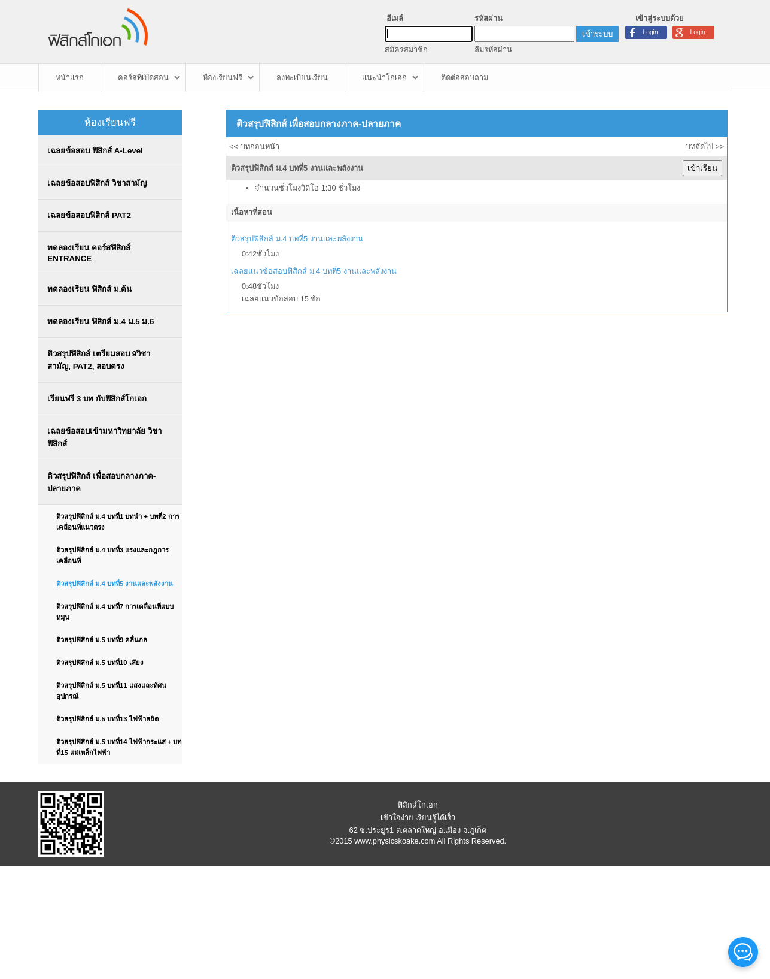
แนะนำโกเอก (384, 77)
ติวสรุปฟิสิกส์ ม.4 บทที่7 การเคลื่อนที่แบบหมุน (115, 612)
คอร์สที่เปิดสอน (143, 77)
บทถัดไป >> (705, 146)
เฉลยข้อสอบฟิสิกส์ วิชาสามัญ (97, 183)
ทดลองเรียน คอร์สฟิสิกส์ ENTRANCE (88, 253)
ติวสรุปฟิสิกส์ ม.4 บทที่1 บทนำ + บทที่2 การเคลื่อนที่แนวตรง (117, 522)
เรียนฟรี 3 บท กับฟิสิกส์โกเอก (96, 398)
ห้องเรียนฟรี (222, 77)
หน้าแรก (70, 77)
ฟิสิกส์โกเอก (417, 804)
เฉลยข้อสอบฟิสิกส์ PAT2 (89, 215)
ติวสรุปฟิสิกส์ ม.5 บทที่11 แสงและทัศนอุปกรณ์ (111, 691)
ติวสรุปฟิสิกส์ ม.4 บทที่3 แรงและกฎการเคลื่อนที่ (112, 555)
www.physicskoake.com (394, 840)
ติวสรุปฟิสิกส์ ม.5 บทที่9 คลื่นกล (101, 639)
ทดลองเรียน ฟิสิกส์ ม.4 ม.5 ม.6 (100, 321)
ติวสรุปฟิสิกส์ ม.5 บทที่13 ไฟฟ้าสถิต (107, 719)
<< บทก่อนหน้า (254, 146)
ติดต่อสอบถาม (464, 77)
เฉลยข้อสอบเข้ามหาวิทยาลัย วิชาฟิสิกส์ (104, 437)
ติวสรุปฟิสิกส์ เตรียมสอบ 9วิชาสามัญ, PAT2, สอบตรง (98, 360)
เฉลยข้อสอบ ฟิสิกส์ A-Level (94, 150)
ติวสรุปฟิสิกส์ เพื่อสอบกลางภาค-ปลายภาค (101, 482)
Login (697, 32)
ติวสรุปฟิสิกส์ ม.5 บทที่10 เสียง (99, 662)
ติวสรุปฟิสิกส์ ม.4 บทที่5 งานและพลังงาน (114, 583)
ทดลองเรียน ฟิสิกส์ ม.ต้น (89, 289)
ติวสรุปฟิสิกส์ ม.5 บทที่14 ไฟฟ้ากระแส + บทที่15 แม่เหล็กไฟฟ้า (118, 747)
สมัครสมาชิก (406, 49)
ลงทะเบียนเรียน (302, 77)
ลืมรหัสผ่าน (493, 49)
